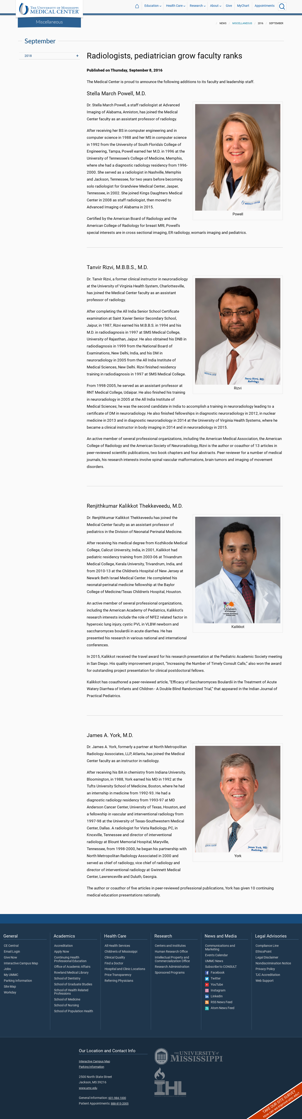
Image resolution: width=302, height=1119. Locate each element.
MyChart (243, 6)
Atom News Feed (219, 1005)
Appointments (265, 6)
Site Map (10, 984)
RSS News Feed (218, 999)
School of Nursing (66, 1003)
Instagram (215, 988)
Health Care (174, 6)
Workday (10, 990)
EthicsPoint (264, 949)
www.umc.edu (88, 1085)
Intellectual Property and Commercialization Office (172, 956)
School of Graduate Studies (73, 982)
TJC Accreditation (268, 972)
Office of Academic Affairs (72, 964)
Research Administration (172, 964)
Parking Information (18, 978)
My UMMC (11, 972)
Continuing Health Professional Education (70, 956)
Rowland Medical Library (71, 970)
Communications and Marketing (220, 945)
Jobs (7, 966)
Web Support (265, 978)
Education (151, 6)
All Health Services (117, 943)
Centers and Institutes (170, 943)
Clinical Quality (115, 955)
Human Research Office (171, 949)
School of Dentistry (67, 976)
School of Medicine (67, 997)
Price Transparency (118, 972)
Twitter (213, 976)
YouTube (214, 982)
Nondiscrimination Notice (273, 961)
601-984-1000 (117, 1095)
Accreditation (63, 943)
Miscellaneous (49, 22)
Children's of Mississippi (121, 949)
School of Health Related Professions (71, 989)
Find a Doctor (114, 961)
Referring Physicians (119, 978)
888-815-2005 (119, 1101)
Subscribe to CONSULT (221, 964)
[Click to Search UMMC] (282, 6)
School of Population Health (73, 1008)
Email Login (12, 949)
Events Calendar (216, 952)
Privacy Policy (265, 966)
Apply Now (61, 949)
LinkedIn (214, 994)
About (214, 6)
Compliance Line (267, 943)
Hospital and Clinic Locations (125, 966)
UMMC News (214, 958)
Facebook (214, 970)
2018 (28, 53)
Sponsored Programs (170, 970)
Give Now (10, 955)
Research (196, 6)
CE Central (11, 943)
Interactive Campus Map (21, 961)
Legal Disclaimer (267, 955)
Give (229, 6)
